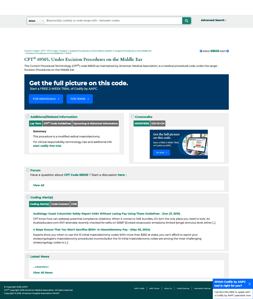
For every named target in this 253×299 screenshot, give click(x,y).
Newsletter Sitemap (202, 288)
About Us (168, 288)
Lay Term (35, 123)
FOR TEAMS (78, 98)
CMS (74, 204)
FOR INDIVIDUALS (44, 98)
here (121, 175)
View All (38, 185)
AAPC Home (154, 288)
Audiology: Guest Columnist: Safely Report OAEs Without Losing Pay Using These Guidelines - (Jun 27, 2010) (106, 213)
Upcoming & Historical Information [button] (95, 123)
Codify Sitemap (183, 288)
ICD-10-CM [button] (157, 123)
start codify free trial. (47, 145)
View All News (43, 272)
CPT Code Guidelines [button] (57, 123)
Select (32, 21)
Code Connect (60, 204)
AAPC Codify (139, 288)
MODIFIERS (142, 123)
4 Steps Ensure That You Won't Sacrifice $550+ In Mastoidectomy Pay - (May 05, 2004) (91, 229)
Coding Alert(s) (39, 204)
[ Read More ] (41, 267)
